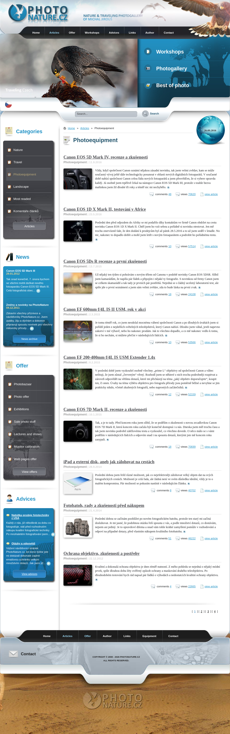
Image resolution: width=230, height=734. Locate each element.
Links (132, 32)
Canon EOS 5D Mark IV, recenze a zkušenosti (105, 157)
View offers (29, 472)
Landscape (21, 186)
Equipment (149, 636)
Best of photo (167, 85)
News (22, 257)
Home (36, 32)
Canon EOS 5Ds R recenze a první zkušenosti (105, 261)
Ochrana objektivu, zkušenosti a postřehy (101, 553)
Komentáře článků (26, 211)
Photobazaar (23, 384)
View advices (29, 573)
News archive (29, 338)
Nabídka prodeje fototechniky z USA (30, 516)
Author (149, 32)
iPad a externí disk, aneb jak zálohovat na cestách (109, 461)
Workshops (92, 32)
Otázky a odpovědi (23, 543)
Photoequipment (24, 174)
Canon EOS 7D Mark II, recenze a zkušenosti (105, 409)
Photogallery (166, 69)
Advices (114, 32)
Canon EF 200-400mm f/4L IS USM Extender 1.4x (109, 357)
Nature (18, 150)
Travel (17, 162)
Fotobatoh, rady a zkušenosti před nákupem (103, 505)
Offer (72, 32)
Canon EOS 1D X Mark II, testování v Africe (104, 209)
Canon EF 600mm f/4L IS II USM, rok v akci (104, 309)
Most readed (22, 199)
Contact (169, 32)
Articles (54, 32)
